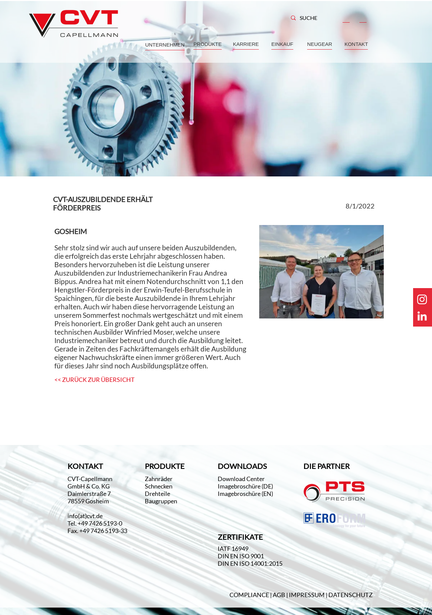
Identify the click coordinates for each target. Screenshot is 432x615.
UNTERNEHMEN (165, 45)
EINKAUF (282, 44)
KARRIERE (246, 44)
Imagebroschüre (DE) (245, 486)
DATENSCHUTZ (350, 594)
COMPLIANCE (249, 594)
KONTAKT (356, 44)
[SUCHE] (312, 18)
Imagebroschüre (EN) (245, 493)
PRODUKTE (207, 44)
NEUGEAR (319, 44)
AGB (279, 594)
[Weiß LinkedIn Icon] (422, 316)
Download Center (242, 478)
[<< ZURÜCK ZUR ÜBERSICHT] (94, 380)
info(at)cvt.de (85, 516)
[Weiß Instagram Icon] (422, 299)
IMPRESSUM (307, 594)
